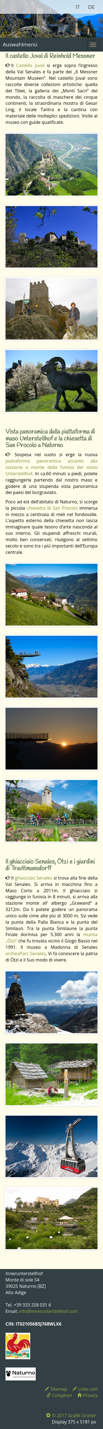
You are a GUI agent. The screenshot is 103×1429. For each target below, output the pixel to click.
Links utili (85, 1389)
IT (78, 6)
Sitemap (56, 1389)
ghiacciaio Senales (33, 878)
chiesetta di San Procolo (52, 508)
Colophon (59, 1395)
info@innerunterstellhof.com (48, 1311)
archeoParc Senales (25, 953)
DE (91, 6)
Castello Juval (30, 65)
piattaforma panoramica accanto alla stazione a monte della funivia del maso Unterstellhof (51, 467)
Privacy (87, 1395)
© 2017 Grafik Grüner (71, 1415)
